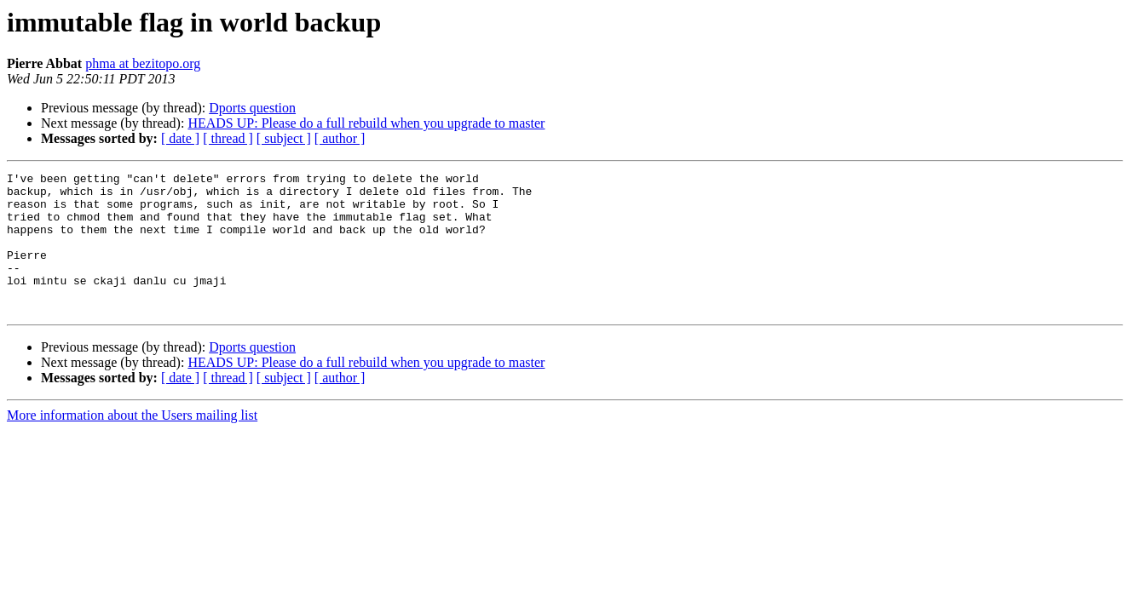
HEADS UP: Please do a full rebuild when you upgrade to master (366, 123)
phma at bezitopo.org (142, 63)
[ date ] (180, 138)
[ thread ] (228, 138)
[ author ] (340, 138)
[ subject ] (284, 138)
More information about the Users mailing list (132, 443)
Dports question (252, 107)
